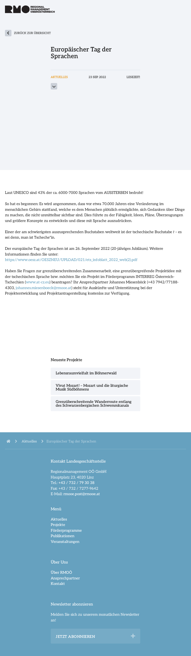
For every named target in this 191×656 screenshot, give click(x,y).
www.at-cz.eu (37, 282)
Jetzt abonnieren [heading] (75, 636)
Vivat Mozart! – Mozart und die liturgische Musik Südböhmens (92, 387)
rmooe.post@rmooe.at (81, 494)
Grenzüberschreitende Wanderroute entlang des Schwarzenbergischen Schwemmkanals (94, 403)
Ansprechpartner (65, 578)
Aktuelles (59, 519)
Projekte (58, 525)
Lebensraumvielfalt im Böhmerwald (86, 373)
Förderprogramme (66, 530)
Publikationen (62, 536)
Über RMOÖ (61, 572)
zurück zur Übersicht (32, 33)
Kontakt (58, 583)
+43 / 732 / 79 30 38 (76, 483)
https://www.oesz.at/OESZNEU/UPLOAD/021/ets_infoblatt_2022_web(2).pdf (71, 260)
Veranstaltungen (65, 541)
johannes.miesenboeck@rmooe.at (43, 288)
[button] (133, 636)
